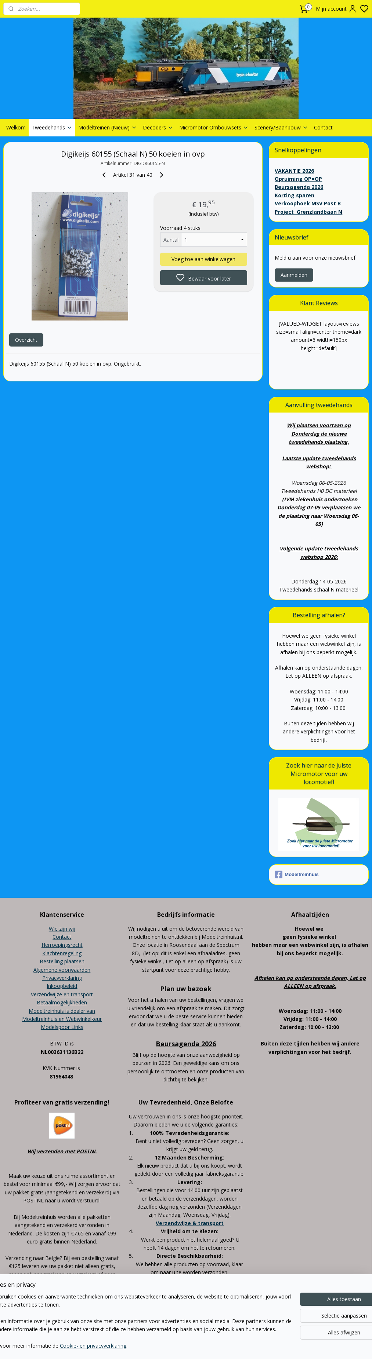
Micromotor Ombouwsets (214, 127)
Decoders (158, 127)
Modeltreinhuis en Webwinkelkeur (62, 1018)
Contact (323, 127)
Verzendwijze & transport (190, 1223)
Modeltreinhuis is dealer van (62, 1010)
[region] (137, 1322)
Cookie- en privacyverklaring (117, 1345)
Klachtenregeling (62, 953)
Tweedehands (52, 127)
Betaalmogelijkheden (62, 1002)
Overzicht (26, 339)
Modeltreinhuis (296, 874)
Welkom (16, 127)
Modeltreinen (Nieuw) (107, 127)
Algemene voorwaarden (61, 969)
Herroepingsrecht (62, 944)
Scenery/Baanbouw (281, 127)
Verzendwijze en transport (62, 994)
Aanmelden (294, 274)
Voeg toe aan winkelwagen (203, 259)
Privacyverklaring (62, 977)
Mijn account (336, 8)
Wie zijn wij (62, 928)
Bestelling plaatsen (62, 961)
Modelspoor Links (62, 1026)
